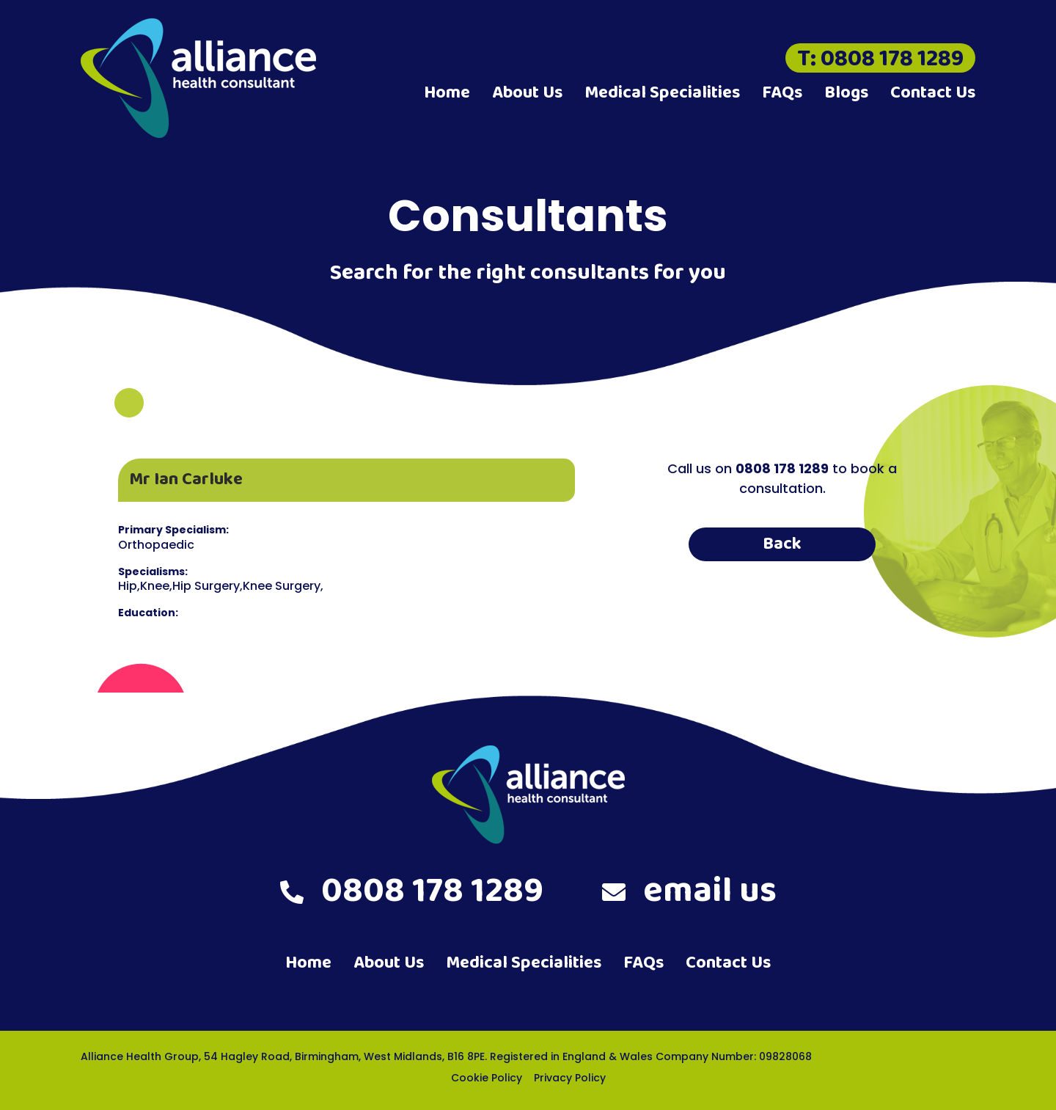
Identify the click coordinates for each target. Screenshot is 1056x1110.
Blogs (846, 92)
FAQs (782, 92)
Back (782, 544)
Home (447, 92)
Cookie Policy (486, 1077)
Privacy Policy (570, 1077)
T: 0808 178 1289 (880, 58)
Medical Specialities (662, 92)
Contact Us (932, 92)
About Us (527, 92)
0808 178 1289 (411, 891)
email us (689, 891)
